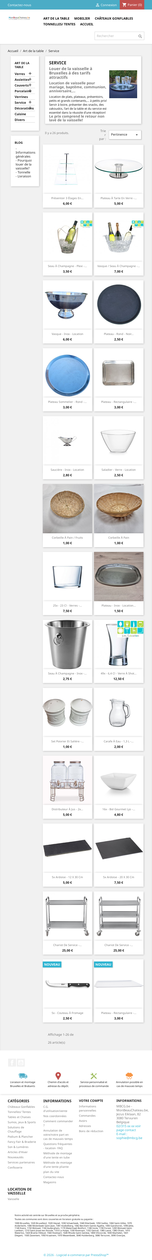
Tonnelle (24, 172)
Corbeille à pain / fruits (67, 537)
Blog (19, 143)
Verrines (21, 97)
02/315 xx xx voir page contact (128, 1128)
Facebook (12, 1063)
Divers (20, 120)
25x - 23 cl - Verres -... (67, 605)
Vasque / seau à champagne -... (118, 266)
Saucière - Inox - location (67, 470)
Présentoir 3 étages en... (67, 198)
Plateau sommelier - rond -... (67, 402)
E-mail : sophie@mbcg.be (129, 1136)
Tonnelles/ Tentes (59, 24)
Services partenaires (21, 1162)
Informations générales (25, 154)
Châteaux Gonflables (114, 18)
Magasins (49, 1182)
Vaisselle (13, 1199)
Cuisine (20, 114)
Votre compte (91, 1100)
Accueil (86, 24)
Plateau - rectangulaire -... (118, 402)
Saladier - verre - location (119, 470)
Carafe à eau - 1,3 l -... (119, 741)
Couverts (22, 85)
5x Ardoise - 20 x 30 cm (118, 877)
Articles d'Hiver (18, 1152)
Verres (20, 74)
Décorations (24, 108)
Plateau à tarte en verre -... (119, 198)
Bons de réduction (91, 1131)
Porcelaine (23, 91)
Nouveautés (16, 1157)
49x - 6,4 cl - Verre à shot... (119, 673)
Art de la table (56, 18)
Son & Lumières (18, 1147)
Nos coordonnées (54, 1116)
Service (20, 103)
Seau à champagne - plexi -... (67, 266)
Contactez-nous (19, 5)
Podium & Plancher (20, 1136)
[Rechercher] (119, 36)
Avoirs (83, 1121)
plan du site (51, 1172)
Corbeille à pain (118, 537)
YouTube (21, 1063)
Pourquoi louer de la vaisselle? (24, 164)
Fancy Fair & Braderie (22, 1142)
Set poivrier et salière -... (67, 741)
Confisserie (15, 1167)
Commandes (87, 1115)
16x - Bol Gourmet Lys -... (118, 809)
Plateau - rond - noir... (119, 334)
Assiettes (22, 80)
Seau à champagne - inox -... (67, 673)
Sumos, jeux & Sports (22, 1122)
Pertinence (125, 134)
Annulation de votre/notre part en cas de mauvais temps (58, 1135)
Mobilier (82, 18)
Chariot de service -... (67, 945)
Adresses (85, 1126)
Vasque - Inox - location (67, 334)
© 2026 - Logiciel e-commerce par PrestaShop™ (76, 1255)
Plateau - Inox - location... (119, 605)
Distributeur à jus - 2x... (67, 809)
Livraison (24, 176)
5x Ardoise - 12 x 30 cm (67, 877)
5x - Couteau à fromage (67, 1013)
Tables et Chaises (19, 1117)
